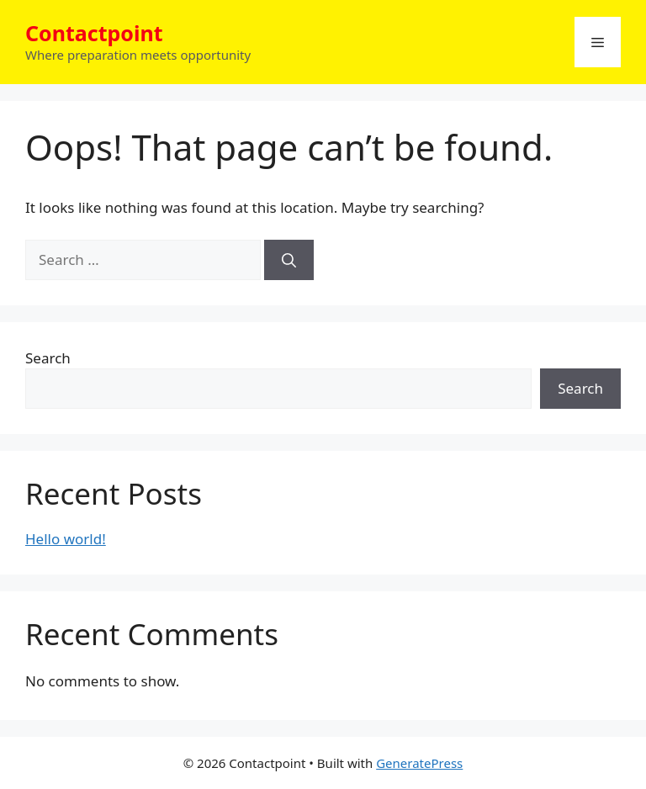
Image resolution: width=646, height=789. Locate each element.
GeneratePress (419, 763)
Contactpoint (94, 33)
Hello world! (65, 538)
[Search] (289, 260)
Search (48, 358)
